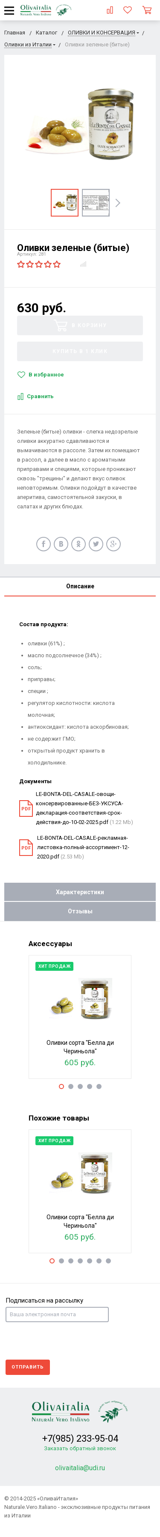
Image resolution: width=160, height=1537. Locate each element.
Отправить (28, 1367)
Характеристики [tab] (80, 892)
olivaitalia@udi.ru (80, 1468)
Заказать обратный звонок (80, 1448)
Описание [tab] (80, 586)
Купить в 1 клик (80, 351)
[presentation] (70, 1340)
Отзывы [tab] (80, 911)
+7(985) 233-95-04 (80, 1438)
